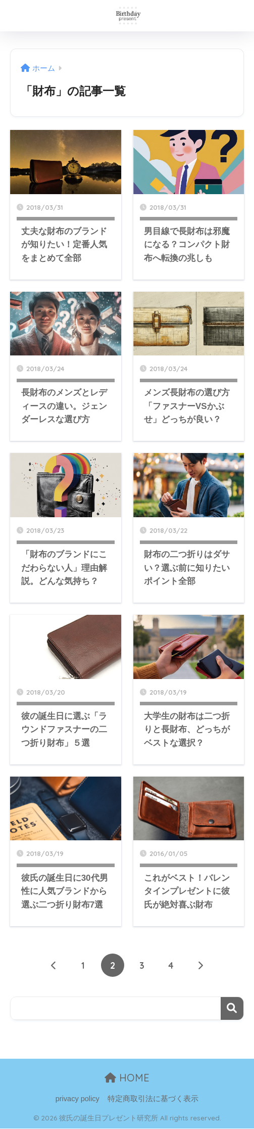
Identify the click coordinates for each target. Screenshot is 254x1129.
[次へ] (200, 965)
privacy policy (77, 1099)
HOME (127, 1077)
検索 (232, 1008)
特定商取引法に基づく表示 (153, 1099)
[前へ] (54, 965)
